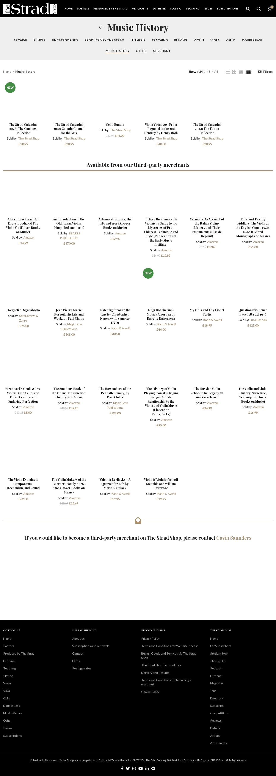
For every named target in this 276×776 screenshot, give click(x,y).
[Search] (258, 8)
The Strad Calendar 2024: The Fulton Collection (207, 129)
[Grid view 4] (241, 72)
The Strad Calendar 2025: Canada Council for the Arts (68, 129)
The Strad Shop (28, 138)
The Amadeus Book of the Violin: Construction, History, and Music (69, 393)
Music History (12, 713)
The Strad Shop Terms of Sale (161, 665)
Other (7, 720)
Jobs (213, 691)
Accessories (218, 743)
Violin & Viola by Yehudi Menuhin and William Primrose (161, 484)
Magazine (216, 683)
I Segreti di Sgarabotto (23, 310)
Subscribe (217, 705)
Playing (8, 676)
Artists (215, 735)
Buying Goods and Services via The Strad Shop (168, 656)
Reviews (216, 720)
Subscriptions (12, 735)
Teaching (9, 668)
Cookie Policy (150, 692)
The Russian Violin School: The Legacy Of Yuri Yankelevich (206, 393)
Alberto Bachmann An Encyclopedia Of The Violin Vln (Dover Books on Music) (23, 225)
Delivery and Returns (155, 672)
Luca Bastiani (258, 320)
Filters (268, 71)
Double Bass (11, 705)
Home (7, 71)
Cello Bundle (115, 125)
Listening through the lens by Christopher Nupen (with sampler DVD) (115, 316)
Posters (8, 646)
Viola (6, 691)
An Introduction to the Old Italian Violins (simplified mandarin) (69, 223)
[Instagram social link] (134, 768)
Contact (77, 653)
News (214, 638)
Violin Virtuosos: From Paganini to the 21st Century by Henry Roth (161, 129)
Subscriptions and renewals (90, 646)
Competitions (219, 713)
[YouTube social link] (140, 768)
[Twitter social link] (128, 768)
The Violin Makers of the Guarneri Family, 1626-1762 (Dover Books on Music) (69, 486)
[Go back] (101, 27)
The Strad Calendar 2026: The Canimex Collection (23, 129)
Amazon (28, 237)
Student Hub (219, 653)
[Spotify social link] (153, 768)
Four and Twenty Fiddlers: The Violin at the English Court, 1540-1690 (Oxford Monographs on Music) (253, 227)
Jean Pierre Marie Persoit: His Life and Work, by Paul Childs (69, 314)
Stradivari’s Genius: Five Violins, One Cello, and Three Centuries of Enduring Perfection (23, 395)
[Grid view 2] (234, 72)
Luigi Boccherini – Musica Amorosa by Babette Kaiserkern (161, 314)
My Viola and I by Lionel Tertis (207, 312)
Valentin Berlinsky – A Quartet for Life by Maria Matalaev (115, 484)
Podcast (215, 668)
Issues (7, 728)
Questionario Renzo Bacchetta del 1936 (252, 312)
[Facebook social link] (122, 768)
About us (78, 638)
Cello (6, 698)
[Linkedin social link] (147, 768)
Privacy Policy (150, 638)
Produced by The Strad (18, 653)
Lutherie (9, 661)
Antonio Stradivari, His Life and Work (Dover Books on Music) (115, 223)
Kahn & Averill (120, 328)
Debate (215, 728)
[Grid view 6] (248, 72)
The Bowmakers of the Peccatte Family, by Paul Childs (115, 393)
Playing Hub (218, 661)
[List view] (228, 72)
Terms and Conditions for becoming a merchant (166, 682)
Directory (216, 698)
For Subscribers (220, 646)
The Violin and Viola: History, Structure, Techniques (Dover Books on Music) (252, 395)
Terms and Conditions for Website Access (169, 646)
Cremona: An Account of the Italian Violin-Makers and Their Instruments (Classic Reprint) (207, 227)
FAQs (76, 661)
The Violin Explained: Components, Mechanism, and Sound (23, 484)
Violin (7, 683)
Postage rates (81, 668)
